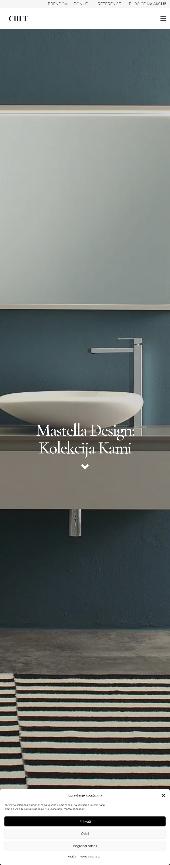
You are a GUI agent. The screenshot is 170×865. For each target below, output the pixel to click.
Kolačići (72, 856)
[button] (163, 795)
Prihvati (85, 822)
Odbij (85, 834)
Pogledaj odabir (85, 846)
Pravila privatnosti (89, 856)
